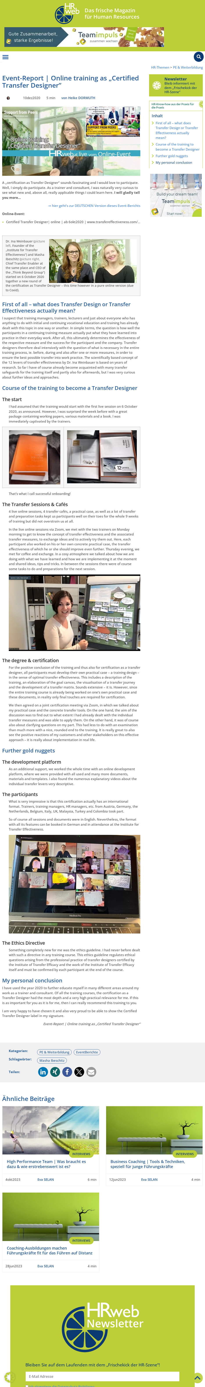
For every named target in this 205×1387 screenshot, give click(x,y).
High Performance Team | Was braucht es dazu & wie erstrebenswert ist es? (46, 1164)
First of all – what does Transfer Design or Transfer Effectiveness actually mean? (177, 130)
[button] (43, 1072)
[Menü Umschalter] (5, 57)
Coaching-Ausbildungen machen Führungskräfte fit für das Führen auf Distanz (50, 1250)
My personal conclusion (174, 162)
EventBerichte (87, 1052)
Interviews (81, 1154)
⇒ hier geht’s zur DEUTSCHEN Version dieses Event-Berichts (94, 205)
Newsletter (175, 79)
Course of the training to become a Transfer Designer (178, 146)
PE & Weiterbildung (188, 67)
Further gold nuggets (172, 156)
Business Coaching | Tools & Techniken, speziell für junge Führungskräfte (148, 1164)
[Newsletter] (156, 85)
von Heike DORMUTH (78, 98)
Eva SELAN (45, 1179)
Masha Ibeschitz (51, 1060)
